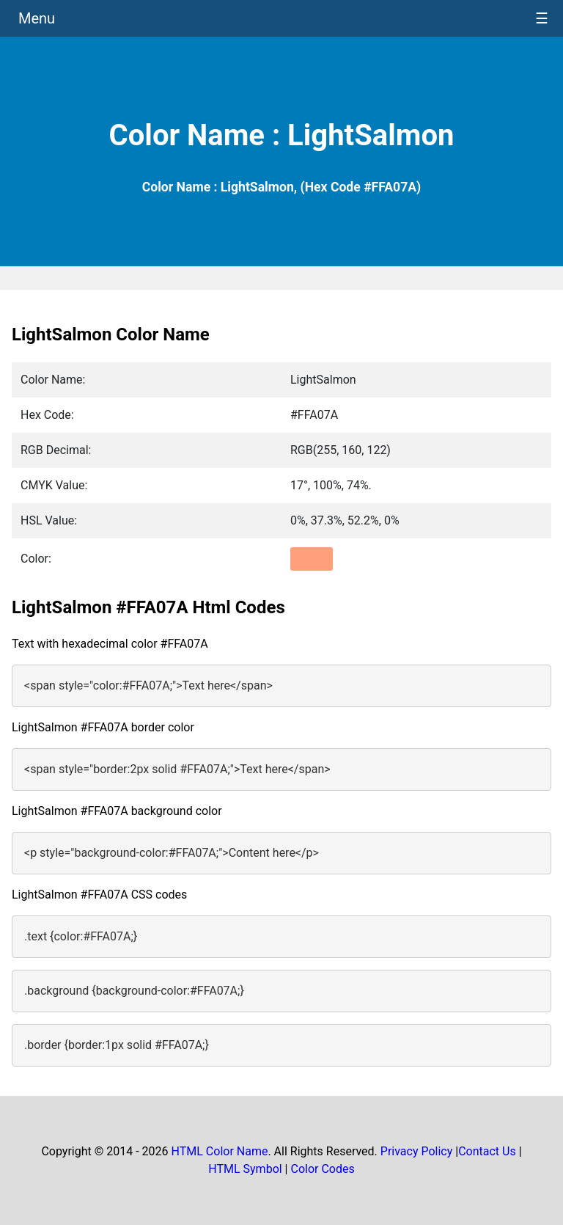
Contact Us (487, 1151)
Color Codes (322, 1169)
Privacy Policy (416, 1151)
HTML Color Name (220, 1151)
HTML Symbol (245, 1169)
